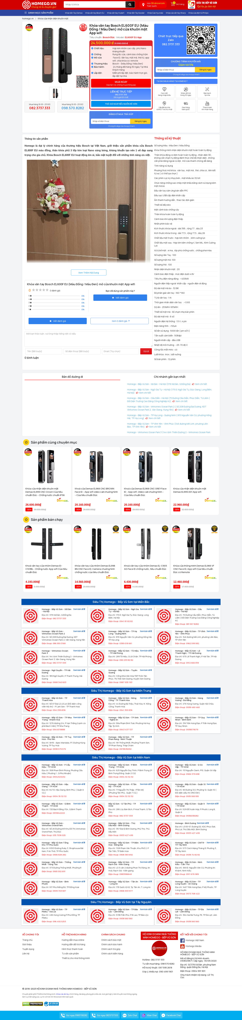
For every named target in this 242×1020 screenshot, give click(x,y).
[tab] (121, 104)
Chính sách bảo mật (111, 939)
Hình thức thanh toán (72, 949)
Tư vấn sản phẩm (70, 953)
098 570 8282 (167, 963)
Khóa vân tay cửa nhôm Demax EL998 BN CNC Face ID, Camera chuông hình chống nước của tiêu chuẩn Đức (95, 569)
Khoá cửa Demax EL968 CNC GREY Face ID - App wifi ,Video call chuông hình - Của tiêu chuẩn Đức (145, 492)
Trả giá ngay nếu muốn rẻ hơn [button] (121, 103)
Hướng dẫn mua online (73, 939)
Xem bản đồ (79, 609)
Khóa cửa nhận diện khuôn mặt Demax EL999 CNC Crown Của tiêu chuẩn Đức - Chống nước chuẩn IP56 (45, 492)
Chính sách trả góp (110, 949)
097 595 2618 (165, 967)
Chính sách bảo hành (111, 944)
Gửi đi (146, 351)
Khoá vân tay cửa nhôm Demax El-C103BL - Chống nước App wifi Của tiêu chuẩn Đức (46, 569)
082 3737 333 (157, 959)
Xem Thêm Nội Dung (88, 272)
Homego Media (190, 946)
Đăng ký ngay (141, 121)
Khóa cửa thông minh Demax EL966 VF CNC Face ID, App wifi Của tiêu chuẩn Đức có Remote (193, 569)
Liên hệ (25, 953)
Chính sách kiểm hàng (112, 953)
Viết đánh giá (120, 297)
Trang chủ (27, 939)
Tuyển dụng (28, 949)
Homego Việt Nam (192, 940)
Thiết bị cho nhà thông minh (76, 958)
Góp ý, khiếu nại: (150, 971)
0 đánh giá (55, 290)
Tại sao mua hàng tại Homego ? (172, 81)
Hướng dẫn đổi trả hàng (73, 944)
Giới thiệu (27, 944)
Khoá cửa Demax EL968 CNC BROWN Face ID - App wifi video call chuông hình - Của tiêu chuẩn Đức (96, 492)
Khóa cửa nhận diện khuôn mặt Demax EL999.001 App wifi (189, 490)
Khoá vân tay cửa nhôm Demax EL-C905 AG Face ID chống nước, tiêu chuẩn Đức (145, 567)
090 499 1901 (166, 971)
